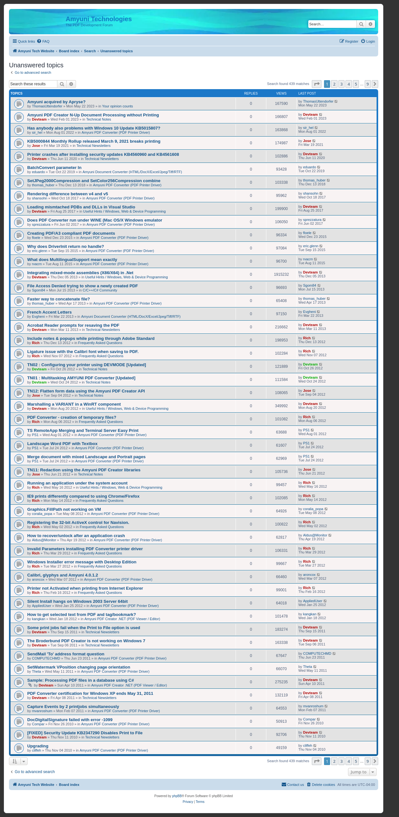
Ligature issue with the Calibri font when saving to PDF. (82, 351)
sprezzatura (41, 224)
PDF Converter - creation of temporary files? (71, 417)
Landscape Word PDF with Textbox (62, 443)
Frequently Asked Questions (100, 343)
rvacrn (37, 264)
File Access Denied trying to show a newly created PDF (82, 285)
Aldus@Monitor (44, 540)
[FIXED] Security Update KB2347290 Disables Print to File (85, 732)
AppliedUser (41, 606)
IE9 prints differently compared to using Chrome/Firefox (83, 496)
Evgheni (38, 316)
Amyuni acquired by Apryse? (56, 101)
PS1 (35, 435)
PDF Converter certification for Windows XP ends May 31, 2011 (90, 693)
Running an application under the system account (77, 483)
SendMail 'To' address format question (65, 654)
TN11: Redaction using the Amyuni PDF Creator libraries (83, 469)
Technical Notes (98, 119)
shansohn (39, 198)
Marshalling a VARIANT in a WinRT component (74, 404)
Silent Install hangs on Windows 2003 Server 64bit (77, 601)
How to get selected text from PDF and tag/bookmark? (81, 614)
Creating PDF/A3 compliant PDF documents (71, 233)
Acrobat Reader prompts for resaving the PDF (73, 325)
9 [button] (368, 84)
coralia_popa (42, 514)
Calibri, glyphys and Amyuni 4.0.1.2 (62, 575)
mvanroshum (42, 711)
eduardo (38, 172)
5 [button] (356, 84)
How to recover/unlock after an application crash (76, 535)
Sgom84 (38, 290)
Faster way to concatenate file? (58, 299)
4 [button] (348, 84)
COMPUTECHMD (46, 658)
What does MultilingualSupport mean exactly (72, 259)
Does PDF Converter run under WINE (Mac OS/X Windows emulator (94, 220)
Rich (36, 343)
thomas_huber (43, 185)
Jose (36, 145)
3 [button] (341, 84)
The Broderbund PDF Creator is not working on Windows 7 (86, 640)
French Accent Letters (49, 312)
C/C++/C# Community (100, 290)
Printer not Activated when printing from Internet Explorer (85, 588)
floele (36, 238)
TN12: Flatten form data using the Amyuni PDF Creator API (86, 391)
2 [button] (334, 84)
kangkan (39, 619)
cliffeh (36, 750)
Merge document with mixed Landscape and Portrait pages (86, 456)
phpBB (177, 796)
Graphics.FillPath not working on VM (64, 509)
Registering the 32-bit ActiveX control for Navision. (78, 522)
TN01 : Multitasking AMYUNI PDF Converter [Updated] (81, 377)
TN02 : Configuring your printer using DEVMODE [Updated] (86, 364)
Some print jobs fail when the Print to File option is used (83, 627)
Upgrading (37, 746)
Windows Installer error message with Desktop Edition (82, 562)
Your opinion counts (117, 106)
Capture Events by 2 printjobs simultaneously (73, 706)
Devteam (39, 119)
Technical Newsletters (94, 145)
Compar (38, 724)
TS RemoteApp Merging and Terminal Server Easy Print (82, 430)
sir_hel (37, 132)
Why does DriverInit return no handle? (65, 246)
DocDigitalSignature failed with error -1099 (69, 719)
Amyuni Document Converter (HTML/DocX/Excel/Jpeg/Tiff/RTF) (132, 172)
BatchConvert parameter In (54, 167)
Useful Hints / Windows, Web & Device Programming (124, 211)
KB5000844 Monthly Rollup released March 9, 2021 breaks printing (94, 141)
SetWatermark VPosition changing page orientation (78, 667)
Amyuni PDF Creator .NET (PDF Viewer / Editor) (122, 619)
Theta (36, 671)
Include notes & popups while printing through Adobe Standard (90, 338)
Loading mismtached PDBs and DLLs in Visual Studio (81, 207)
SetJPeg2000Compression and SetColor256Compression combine (94, 180)
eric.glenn (39, 251)
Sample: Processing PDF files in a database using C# (80, 680)
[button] (316, 84)
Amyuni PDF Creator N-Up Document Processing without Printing (93, 115)
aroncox (38, 579)
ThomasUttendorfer (47, 106)
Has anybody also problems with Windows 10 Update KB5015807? (93, 128)
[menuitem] (43, 41)
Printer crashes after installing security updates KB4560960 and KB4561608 (103, 154)
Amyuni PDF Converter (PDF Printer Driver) (115, 132)
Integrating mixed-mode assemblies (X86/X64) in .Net (80, 272)
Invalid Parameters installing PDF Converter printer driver (85, 548)
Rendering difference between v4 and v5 (67, 193)
